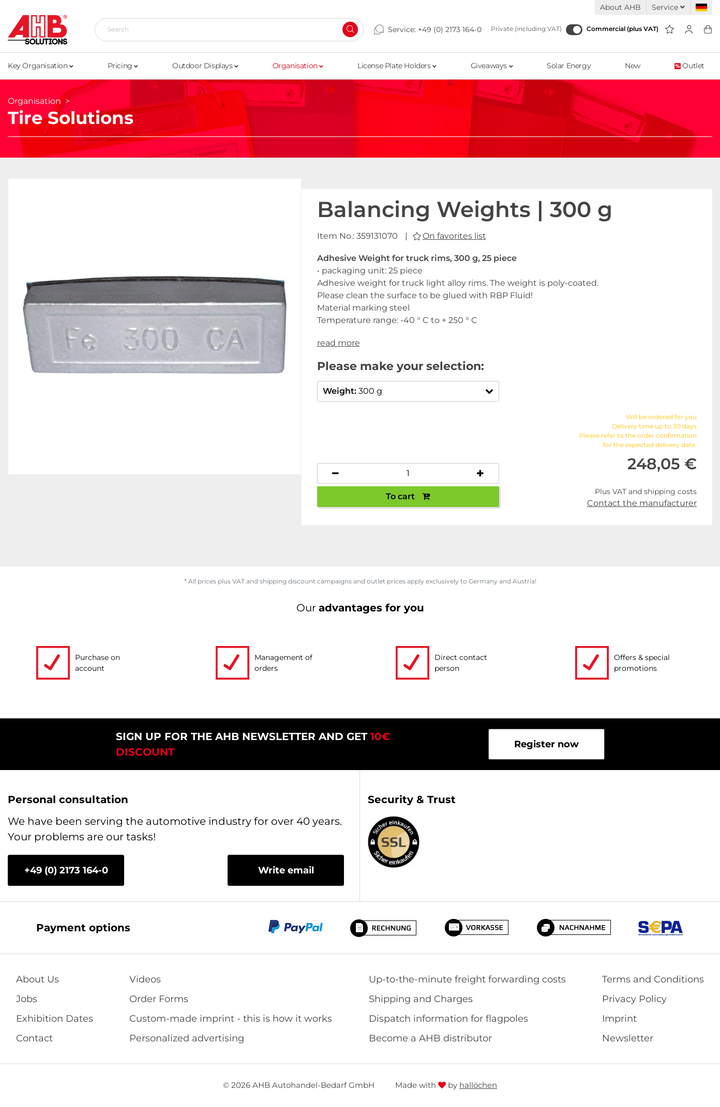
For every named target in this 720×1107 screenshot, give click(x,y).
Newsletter (627, 1038)
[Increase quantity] (480, 473)
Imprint (619, 1018)
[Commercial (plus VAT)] (574, 29)
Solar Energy (569, 65)
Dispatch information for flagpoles (448, 1018)
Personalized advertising (186, 1038)
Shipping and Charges (421, 999)
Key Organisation (40, 65)
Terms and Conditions (653, 979)
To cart (408, 496)
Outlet (689, 65)
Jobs (26, 999)
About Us (37, 979)
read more (338, 343)
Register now (546, 744)
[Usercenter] (688, 30)
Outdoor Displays (205, 65)
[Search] (225, 29)
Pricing (123, 65)
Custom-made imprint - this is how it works (230, 1018)
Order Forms (158, 999)
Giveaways (492, 65)
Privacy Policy (634, 999)
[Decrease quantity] (336, 473)
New (632, 65)
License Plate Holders (397, 65)
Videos (145, 979)
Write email (286, 870)
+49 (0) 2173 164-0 (450, 29)
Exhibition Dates (54, 1018)
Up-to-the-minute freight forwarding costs (467, 979)
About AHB (620, 7)
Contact (34, 1038)
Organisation (298, 65)
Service (668, 7)
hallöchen (478, 1085)
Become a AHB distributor (430, 1038)
